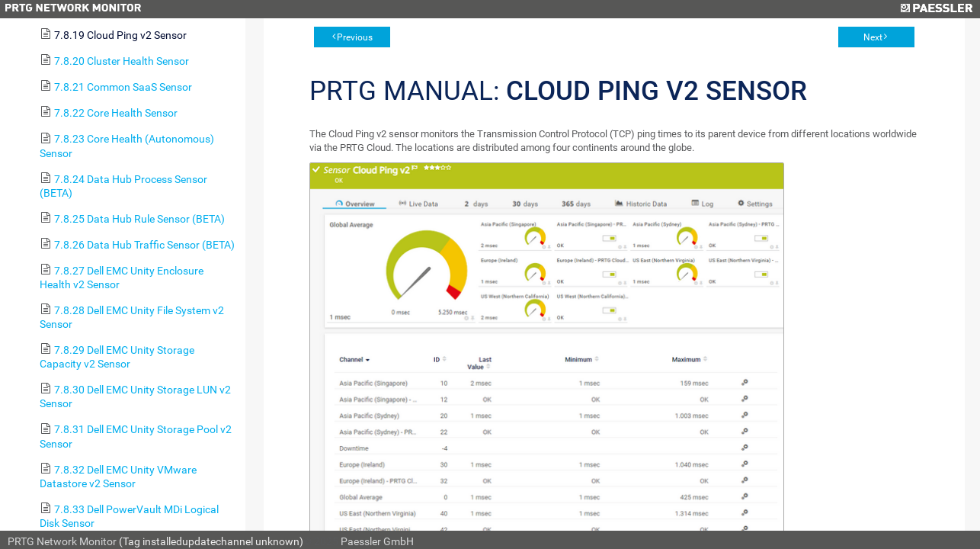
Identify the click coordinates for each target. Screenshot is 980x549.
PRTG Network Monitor (62, 541)
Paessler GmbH (377, 541)
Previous (355, 37)
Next (872, 37)
